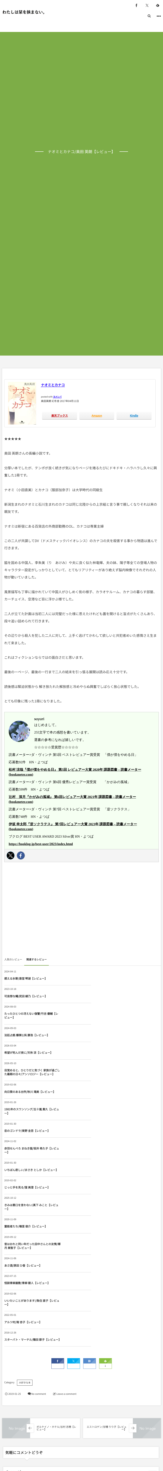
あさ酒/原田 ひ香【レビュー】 (100, 1130)
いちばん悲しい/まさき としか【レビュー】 (27, 1088)
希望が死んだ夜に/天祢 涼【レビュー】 (25, 1021)
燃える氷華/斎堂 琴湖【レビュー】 (25, 978)
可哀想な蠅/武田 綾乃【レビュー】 (103, 978)
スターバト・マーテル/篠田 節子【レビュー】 (104, 1173)
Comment (12, 1307)
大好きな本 (25, 1218)
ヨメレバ (57, 396)
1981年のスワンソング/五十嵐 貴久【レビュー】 (103, 1045)
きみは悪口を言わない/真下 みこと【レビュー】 (25, 1109)
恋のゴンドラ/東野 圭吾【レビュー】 (27, 1066)
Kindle (134, 415)
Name (10, 1340)
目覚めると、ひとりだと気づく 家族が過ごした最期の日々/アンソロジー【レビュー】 (104, 1021)
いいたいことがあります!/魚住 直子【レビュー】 (103, 1152)
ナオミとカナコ (53, 384)
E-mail (87, 1340)
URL (9, 1361)
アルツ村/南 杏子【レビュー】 (23, 1173)
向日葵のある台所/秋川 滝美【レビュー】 (27, 1045)
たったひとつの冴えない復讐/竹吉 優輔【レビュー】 (27, 998)
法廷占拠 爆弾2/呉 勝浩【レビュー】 (104, 998)
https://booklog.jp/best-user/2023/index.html (41, 844)
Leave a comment (66, 1229)
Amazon (97, 415)
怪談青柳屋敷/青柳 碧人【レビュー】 (27, 1152)
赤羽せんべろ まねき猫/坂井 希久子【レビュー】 (103, 1066)
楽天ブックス (59, 415)
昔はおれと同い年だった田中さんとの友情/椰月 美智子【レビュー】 (26, 1130)
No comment (38, 1229)
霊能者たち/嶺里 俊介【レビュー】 (103, 1109)
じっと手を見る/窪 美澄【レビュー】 (104, 1088)
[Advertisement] (81, 910)
